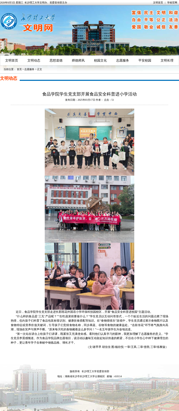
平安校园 (144, 60)
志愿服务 (122, 60)
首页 (19, 69)
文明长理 (167, 60)
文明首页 (158, 2)
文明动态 (33, 60)
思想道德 (56, 60)
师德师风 (78, 60)
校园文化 (100, 60)
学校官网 (172, 2)
